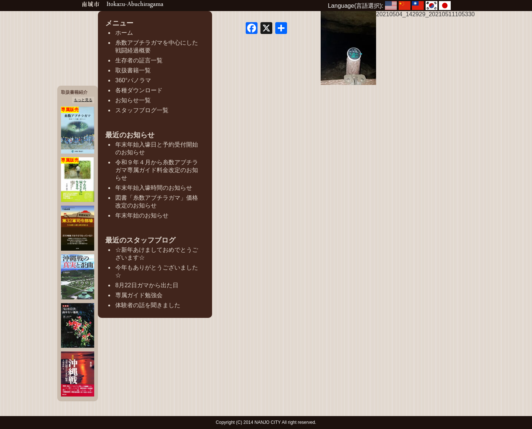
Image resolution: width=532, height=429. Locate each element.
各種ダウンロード (139, 90)
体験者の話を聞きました (147, 305)
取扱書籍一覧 (133, 70)
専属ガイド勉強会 (139, 295)
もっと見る (83, 100)
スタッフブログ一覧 (141, 110)
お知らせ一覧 (133, 100)
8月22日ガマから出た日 (146, 285)
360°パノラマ (133, 80)
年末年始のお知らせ (141, 215)
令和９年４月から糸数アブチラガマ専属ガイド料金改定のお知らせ (156, 170)
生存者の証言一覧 (139, 60)
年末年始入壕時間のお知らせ (153, 188)
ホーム (124, 33)
